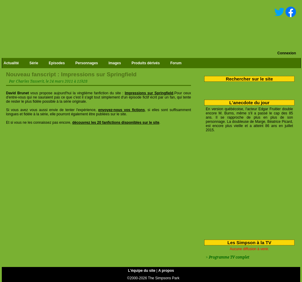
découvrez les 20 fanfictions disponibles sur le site (115, 122)
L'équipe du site (142, 270)
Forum (175, 63)
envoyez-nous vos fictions (121, 110)
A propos (166, 270)
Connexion (286, 53)
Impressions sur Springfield (149, 93)
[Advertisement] (247, 185)
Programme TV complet (229, 257)
